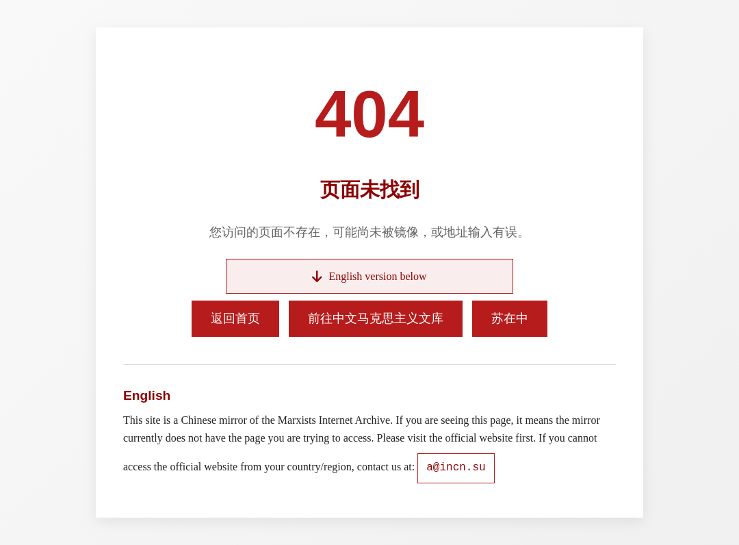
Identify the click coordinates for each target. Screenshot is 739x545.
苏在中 (509, 318)
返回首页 (235, 318)
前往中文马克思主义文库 (375, 318)
